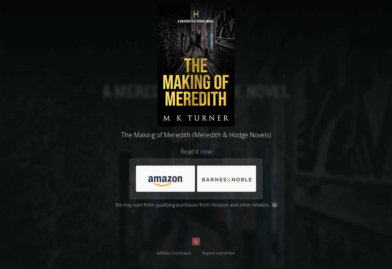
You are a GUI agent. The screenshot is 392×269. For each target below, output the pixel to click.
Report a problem (219, 253)
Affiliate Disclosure (174, 253)
